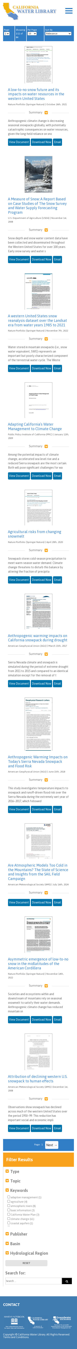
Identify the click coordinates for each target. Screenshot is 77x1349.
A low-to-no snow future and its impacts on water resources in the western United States (36, 94)
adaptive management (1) (24, 1197)
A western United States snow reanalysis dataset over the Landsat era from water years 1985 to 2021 (37, 320)
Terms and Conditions (16, 1337)
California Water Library (29, 11)
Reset (26, 1263)
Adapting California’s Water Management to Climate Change (35, 426)
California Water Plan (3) (23, 1214)
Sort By (58, 31)
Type (14, 1171)
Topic (15, 1181)
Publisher (18, 1234)
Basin (15, 1243)
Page (7, 31)
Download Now (41, 142)
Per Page (32, 31)
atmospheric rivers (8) (21, 1206)
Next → (51, 1145)
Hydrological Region (29, 1253)
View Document (19, 142)
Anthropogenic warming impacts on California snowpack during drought (37, 638)
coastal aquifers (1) (20, 1223)
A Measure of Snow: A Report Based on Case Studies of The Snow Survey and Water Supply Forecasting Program (37, 206)
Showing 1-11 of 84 (20, 33)
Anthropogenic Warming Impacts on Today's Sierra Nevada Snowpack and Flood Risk (38, 761)
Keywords (19, 1190)
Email (57, 142)
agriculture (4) (17, 1201)
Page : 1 (38, 1144)
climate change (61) (20, 1219)
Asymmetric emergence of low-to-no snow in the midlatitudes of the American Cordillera (38, 963)
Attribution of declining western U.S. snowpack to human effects (37, 1078)
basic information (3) (21, 1210)
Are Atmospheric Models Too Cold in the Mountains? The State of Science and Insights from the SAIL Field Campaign (38, 872)
